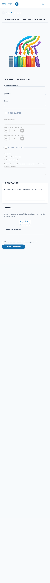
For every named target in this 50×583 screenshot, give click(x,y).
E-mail (7, 102)
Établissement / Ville (11, 87)
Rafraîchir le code (25, 225)
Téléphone (8, 95)
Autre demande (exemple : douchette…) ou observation (23, 190)
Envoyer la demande (14, 247)
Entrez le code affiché (13, 230)
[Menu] (46, 4)
